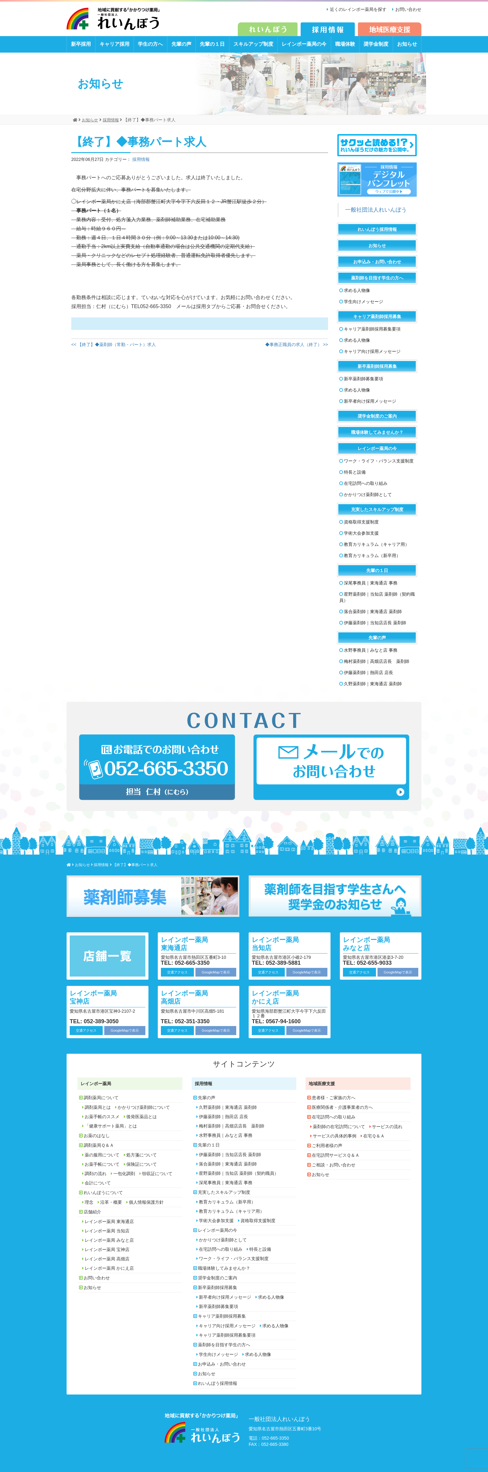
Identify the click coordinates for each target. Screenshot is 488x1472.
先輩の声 (181, 44)
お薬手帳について (102, 1164)
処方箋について (141, 1154)
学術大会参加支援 (361, 533)
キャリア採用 (114, 44)
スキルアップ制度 (253, 44)
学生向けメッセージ (363, 301)
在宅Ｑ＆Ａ (374, 1135)
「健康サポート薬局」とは (111, 1125)
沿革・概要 (111, 1202)
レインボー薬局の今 (304, 44)
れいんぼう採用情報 (377, 229)
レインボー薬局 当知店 (278, 943)
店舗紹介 (92, 1211)
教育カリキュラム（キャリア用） (376, 544)
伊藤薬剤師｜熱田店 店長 (368, 672)
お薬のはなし (97, 1135)
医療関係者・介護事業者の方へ (342, 1107)
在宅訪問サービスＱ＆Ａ (335, 1155)
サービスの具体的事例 (334, 1135)
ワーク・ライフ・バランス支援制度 (379, 460)
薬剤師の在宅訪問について (339, 1126)
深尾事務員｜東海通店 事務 (370, 582)
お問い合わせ (408, 9)
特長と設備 (355, 472)
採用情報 (141, 159)
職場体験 (345, 44)
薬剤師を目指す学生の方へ (377, 277)
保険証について (141, 1164)
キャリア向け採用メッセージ (372, 351)
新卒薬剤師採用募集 (377, 366)
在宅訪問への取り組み (365, 483)
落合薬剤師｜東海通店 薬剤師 (373, 611)
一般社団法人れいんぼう (376, 210)
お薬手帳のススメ (102, 1116)
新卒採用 (81, 44)
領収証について (157, 1173)
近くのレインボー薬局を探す (356, 9)
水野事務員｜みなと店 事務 (370, 650)
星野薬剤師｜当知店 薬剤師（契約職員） (377, 597)
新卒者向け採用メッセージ (370, 401)
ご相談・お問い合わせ (333, 1164)
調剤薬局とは (98, 1107)
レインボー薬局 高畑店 (187, 997)
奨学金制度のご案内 (377, 416)
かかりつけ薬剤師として (368, 494)
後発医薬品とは (141, 1116)
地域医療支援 (322, 1083)
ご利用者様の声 (327, 1145)
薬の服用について (102, 1154)
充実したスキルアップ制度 (377, 509)
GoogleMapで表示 (216, 972)
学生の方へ (150, 44)
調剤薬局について (101, 1097)
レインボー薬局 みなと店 (369, 943)
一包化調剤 (124, 1173)
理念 (89, 1202)
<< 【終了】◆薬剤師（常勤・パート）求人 (113, 344)
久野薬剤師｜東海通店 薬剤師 (373, 683)
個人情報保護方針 (146, 1202)
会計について (98, 1182)
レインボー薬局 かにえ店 (278, 997)
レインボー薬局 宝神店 (96, 997)
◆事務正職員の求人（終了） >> (296, 344)
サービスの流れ (387, 1126)
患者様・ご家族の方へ (333, 1097)
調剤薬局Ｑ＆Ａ (99, 1145)
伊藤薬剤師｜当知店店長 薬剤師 (375, 622)
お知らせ (407, 44)
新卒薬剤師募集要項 (363, 378)
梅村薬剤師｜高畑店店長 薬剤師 (376, 661)
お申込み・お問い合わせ (377, 261)
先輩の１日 (212, 44)
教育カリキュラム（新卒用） (372, 555)
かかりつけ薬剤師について (144, 1107)
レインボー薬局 (96, 1083)
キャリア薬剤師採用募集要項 (372, 328)
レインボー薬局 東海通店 (187, 943)
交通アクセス (177, 972)
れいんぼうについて (103, 1192)
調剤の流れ (95, 1173)
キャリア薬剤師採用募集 (377, 316)
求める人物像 (357, 290)
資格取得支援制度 (361, 521)
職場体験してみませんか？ (377, 432)
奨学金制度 (376, 44)
